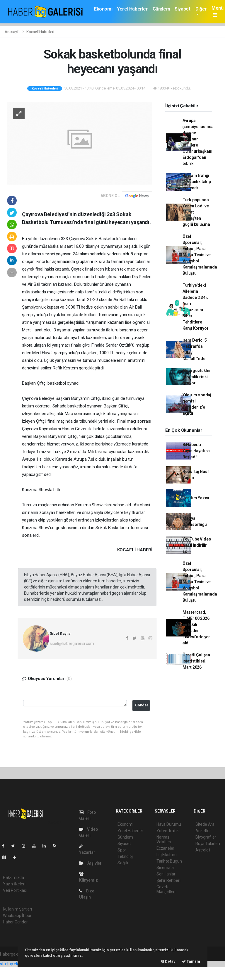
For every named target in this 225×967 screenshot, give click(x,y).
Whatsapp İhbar (17, 915)
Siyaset (182, 9)
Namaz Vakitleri (163, 839)
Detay (168, 961)
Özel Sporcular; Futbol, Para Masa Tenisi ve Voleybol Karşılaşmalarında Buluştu (200, 255)
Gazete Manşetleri (165, 889)
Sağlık (122, 863)
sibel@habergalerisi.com (72, 643)
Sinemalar (165, 867)
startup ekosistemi (17, 963)
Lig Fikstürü (166, 854)
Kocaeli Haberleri (40, 32)
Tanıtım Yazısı (196, 497)
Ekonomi (103, 9)
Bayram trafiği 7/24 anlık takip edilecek (197, 181)
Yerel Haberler (132, 9)
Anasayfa (13, 32)
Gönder (141, 705)
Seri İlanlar (165, 874)
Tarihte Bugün (169, 861)
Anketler (203, 830)
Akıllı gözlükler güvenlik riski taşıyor (197, 376)
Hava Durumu (168, 824)
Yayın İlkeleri (14, 884)
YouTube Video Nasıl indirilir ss (197, 545)
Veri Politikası (15, 890)
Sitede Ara (204, 824)
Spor (121, 850)
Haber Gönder (15, 922)
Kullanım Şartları (17, 909)
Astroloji (202, 850)
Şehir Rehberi (168, 880)
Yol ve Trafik (167, 830)
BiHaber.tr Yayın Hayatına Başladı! (196, 450)
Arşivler (90, 863)
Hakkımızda (13, 877)
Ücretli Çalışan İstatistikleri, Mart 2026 (196, 661)
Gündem (161, 9)
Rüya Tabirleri (207, 843)
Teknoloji (125, 856)
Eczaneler (165, 848)
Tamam (191, 961)
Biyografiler (205, 837)
